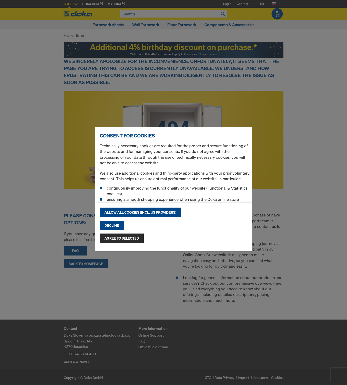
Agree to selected (121, 238)
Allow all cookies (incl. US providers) (140, 212)
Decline (111, 225)
